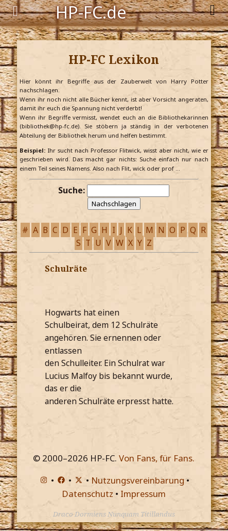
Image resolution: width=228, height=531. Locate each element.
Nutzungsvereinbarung (137, 480)
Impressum (143, 494)
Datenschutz (87, 494)
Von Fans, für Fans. (157, 458)
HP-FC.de (91, 11)
